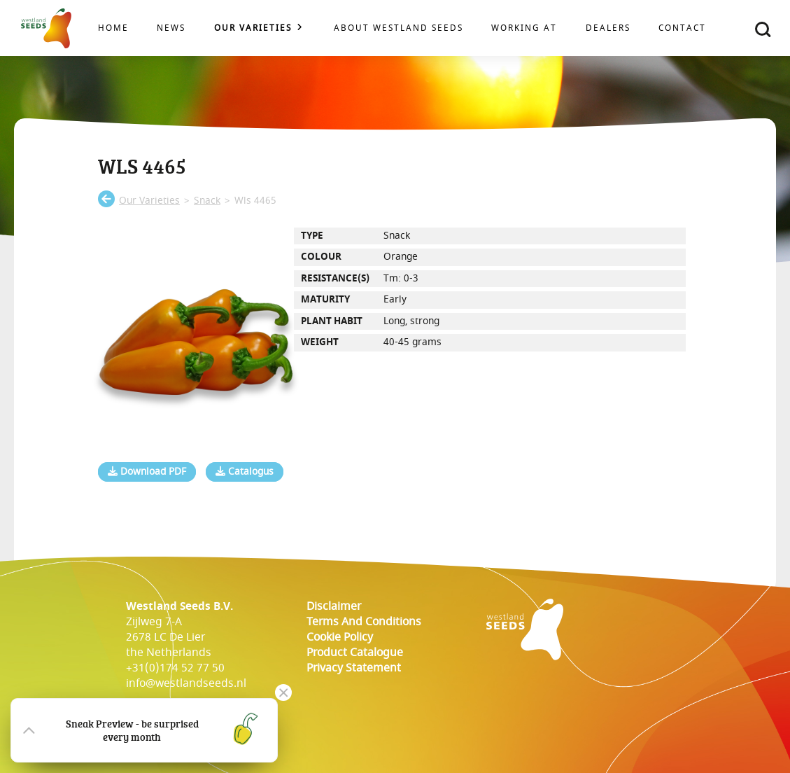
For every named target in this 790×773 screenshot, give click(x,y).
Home (113, 28)
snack (207, 201)
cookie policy (339, 637)
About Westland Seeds (398, 28)
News (171, 28)
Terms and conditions (363, 621)
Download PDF (147, 472)
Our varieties (253, 28)
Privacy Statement (353, 668)
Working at (524, 28)
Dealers (608, 28)
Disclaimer (333, 606)
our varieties (149, 201)
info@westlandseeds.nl (186, 683)
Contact (682, 28)
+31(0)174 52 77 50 (175, 668)
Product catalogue (354, 652)
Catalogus (245, 472)
